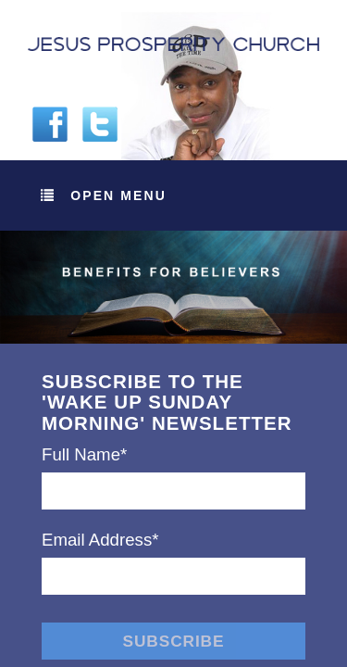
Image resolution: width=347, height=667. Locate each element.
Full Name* (84, 454)
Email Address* (100, 539)
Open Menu (104, 195)
